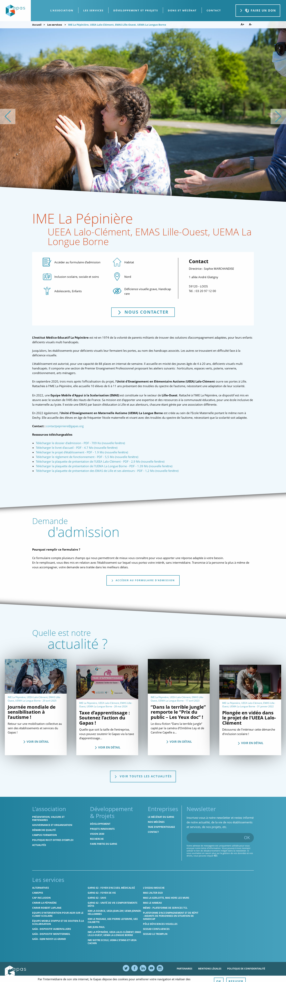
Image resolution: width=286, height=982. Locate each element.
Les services (93, 10)
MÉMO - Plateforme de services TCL (165, 907)
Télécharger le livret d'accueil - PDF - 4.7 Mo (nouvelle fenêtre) (76, 448)
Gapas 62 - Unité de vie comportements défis (112, 904)
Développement (100, 823)
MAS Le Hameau (152, 902)
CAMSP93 (37, 892)
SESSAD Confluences (156, 929)
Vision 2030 (97, 833)
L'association (61, 10)
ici (215, 855)
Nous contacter (146, 312)
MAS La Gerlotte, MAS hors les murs (166, 897)
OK (247, 837)
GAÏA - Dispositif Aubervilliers (51, 929)
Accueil (36, 24)
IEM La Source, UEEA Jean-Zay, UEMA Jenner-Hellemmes (114, 912)
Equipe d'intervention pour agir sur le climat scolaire (57, 914)
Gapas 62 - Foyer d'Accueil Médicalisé (111, 887)
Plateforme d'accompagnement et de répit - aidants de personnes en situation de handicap (170, 916)
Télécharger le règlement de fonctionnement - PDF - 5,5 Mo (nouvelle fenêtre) (87, 457)
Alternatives (40, 887)
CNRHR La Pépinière (44, 902)
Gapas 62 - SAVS (97, 897)
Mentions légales (209, 968)
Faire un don (258, 10)
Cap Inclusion (41, 897)
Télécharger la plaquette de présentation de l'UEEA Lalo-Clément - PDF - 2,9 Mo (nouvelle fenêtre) (100, 461)
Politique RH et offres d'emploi (52, 840)
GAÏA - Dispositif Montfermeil (51, 934)
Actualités (39, 845)
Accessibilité (240, 977)
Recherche (97, 839)
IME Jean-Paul (96, 927)
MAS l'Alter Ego (153, 892)
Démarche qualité (44, 830)
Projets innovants (102, 828)
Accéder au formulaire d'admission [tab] (143, 580)
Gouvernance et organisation (52, 825)
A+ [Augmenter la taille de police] (242, 24)
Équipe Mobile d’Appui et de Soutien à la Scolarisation (58, 922)
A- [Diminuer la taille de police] (250, 24)
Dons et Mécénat (182, 10)
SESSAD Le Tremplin (155, 934)
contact (214, 10)
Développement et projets (135, 10)
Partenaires (184, 968)
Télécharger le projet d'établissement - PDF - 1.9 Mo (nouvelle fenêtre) (82, 452)
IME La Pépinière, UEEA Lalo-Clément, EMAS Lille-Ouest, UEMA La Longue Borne (114, 933)
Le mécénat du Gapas (161, 817)
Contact (153, 832)
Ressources (218, 977)
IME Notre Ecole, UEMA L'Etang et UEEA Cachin (112, 941)
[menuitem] (61, 10)
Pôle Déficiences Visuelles (160, 924)
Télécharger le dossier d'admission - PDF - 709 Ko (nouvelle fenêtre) (80, 443)
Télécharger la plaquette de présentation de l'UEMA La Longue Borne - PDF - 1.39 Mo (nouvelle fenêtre (104, 466)
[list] (143, 116)
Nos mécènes (156, 822)
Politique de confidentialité (246, 968)
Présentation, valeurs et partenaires (48, 818)
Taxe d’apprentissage (161, 827)
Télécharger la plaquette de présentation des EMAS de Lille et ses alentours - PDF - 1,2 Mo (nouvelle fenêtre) (107, 471)
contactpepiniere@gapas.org (65, 426)
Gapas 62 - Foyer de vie (102, 892)
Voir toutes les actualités (143, 776)
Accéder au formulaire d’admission (77, 262)
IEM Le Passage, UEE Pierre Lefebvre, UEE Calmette (113, 920)
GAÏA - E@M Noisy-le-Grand (49, 939)
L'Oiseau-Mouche (154, 887)
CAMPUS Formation (44, 835)
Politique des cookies (191, 977)
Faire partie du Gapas (103, 844)
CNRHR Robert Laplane (46, 907)
